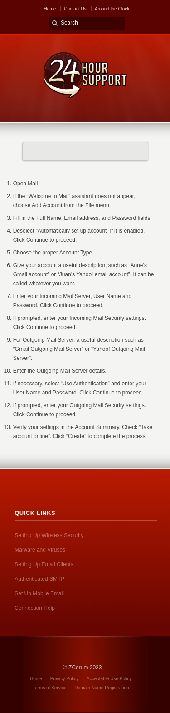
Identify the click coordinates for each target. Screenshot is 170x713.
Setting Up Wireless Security (49, 535)
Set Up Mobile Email (39, 593)
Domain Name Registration (102, 687)
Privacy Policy (64, 678)
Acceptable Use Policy (109, 678)
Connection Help (35, 608)
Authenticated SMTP (39, 579)
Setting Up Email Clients (44, 564)
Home (50, 8)
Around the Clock (112, 8)
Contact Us (75, 8)
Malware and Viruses (40, 550)
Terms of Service (49, 687)
